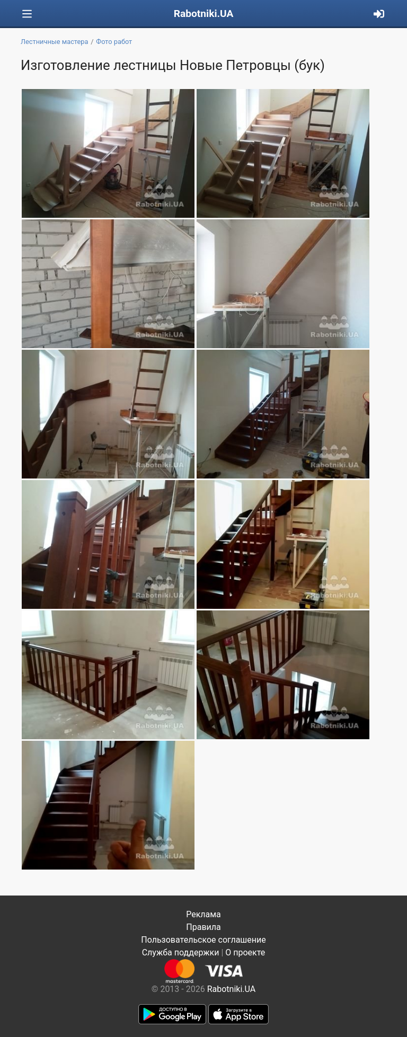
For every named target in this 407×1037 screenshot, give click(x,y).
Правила (203, 927)
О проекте (245, 952)
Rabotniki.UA (204, 13)
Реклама (203, 914)
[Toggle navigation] (27, 14)
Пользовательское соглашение (203, 940)
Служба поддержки (180, 952)
